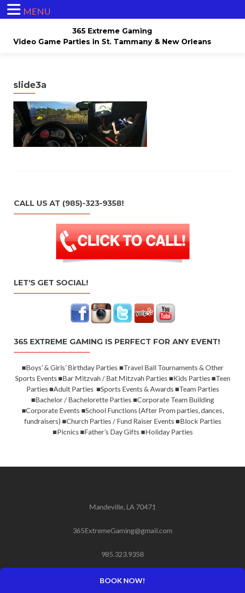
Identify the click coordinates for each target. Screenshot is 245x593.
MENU (37, 11)
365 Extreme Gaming (112, 31)
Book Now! (122, 580)
